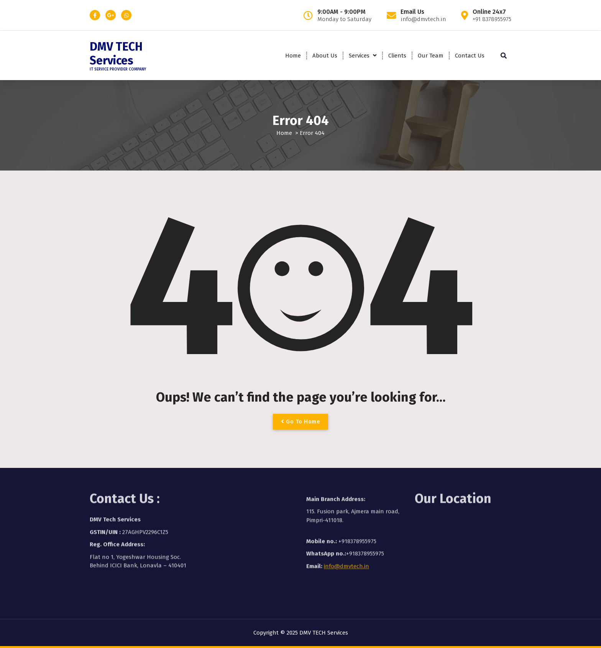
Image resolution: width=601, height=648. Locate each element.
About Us (324, 55)
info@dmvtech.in (346, 537)
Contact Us (469, 55)
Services (359, 55)
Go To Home (300, 421)
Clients (397, 55)
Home (293, 55)
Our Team (430, 55)
